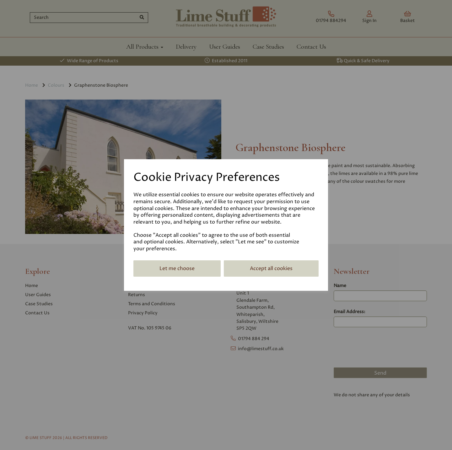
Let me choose (177, 268)
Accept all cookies (271, 268)
